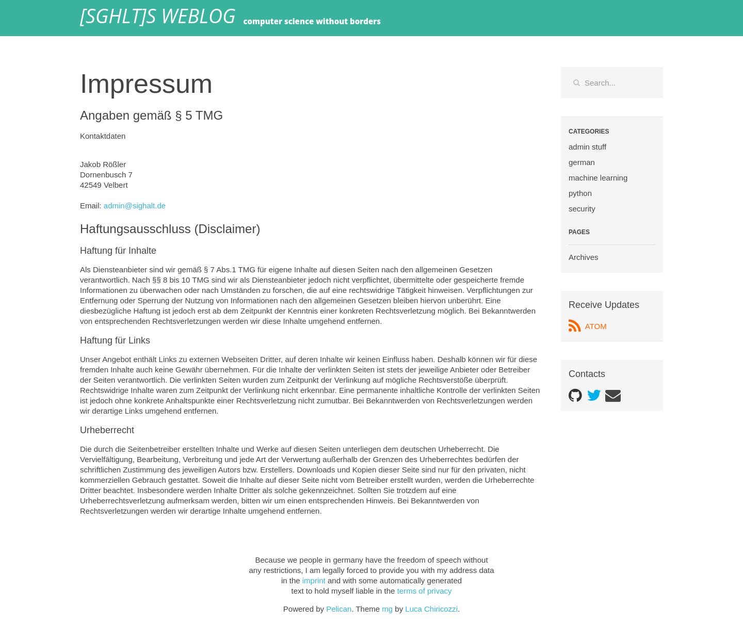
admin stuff (587, 146)
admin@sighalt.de (135, 205)
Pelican (338, 608)
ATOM (588, 326)
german (582, 162)
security (582, 208)
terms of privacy (424, 590)
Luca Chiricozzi (431, 608)
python (580, 193)
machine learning (598, 177)
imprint (314, 580)
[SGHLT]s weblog (157, 18)
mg (387, 608)
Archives (584, 257)
